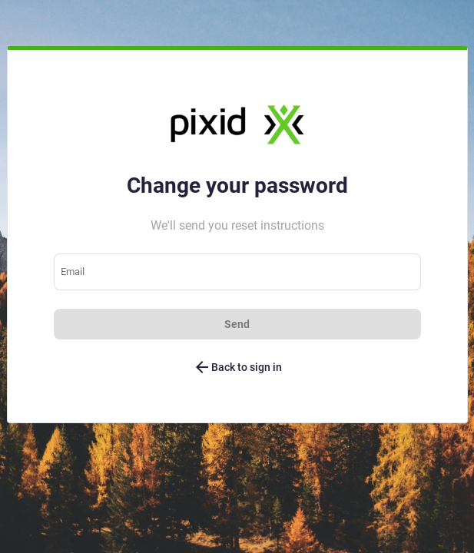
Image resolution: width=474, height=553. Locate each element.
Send (237, 324)
